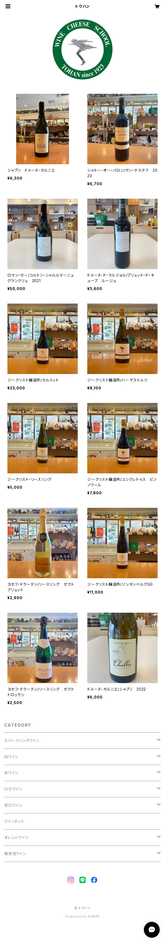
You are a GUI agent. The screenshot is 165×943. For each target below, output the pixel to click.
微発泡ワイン (15, 853)
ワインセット (14, 821)
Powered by (82, 916)
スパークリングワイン (21, 740)
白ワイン (11, 756)
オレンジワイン (16, 837)
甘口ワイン (13, 805)
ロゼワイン (13, 789)
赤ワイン (11, 773)
